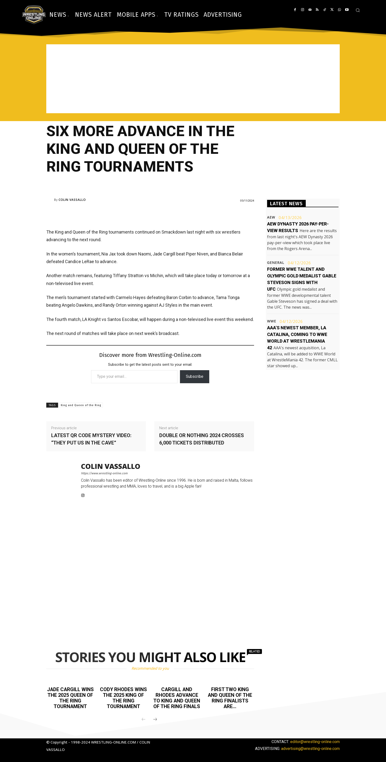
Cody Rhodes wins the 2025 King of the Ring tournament (123, 697)
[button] (357, 10)
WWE (271, 321)
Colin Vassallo (72, 199)
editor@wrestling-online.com (315, 740)
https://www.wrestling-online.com (104, 473)
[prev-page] (143, 718)
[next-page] (155, 718)
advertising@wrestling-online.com (310, 747)
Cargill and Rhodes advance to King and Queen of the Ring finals (176, 697)
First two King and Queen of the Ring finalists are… (230, 697)
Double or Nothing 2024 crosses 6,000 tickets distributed (201, 439)
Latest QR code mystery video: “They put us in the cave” (91, 439)
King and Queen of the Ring (81, 405)
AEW (271, 217)
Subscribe (194, 376)
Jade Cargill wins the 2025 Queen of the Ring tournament (70, 697)
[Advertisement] (193, 78)
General (275, 262)
